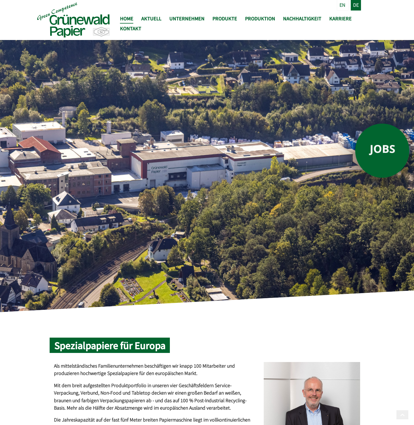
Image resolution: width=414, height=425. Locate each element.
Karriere (340, 18)
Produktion (260, 18)
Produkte (224, 18)
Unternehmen (186, 18)
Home (126, 18)
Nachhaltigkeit (302, 18)
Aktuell (151, 18)
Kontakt (130, 28)
